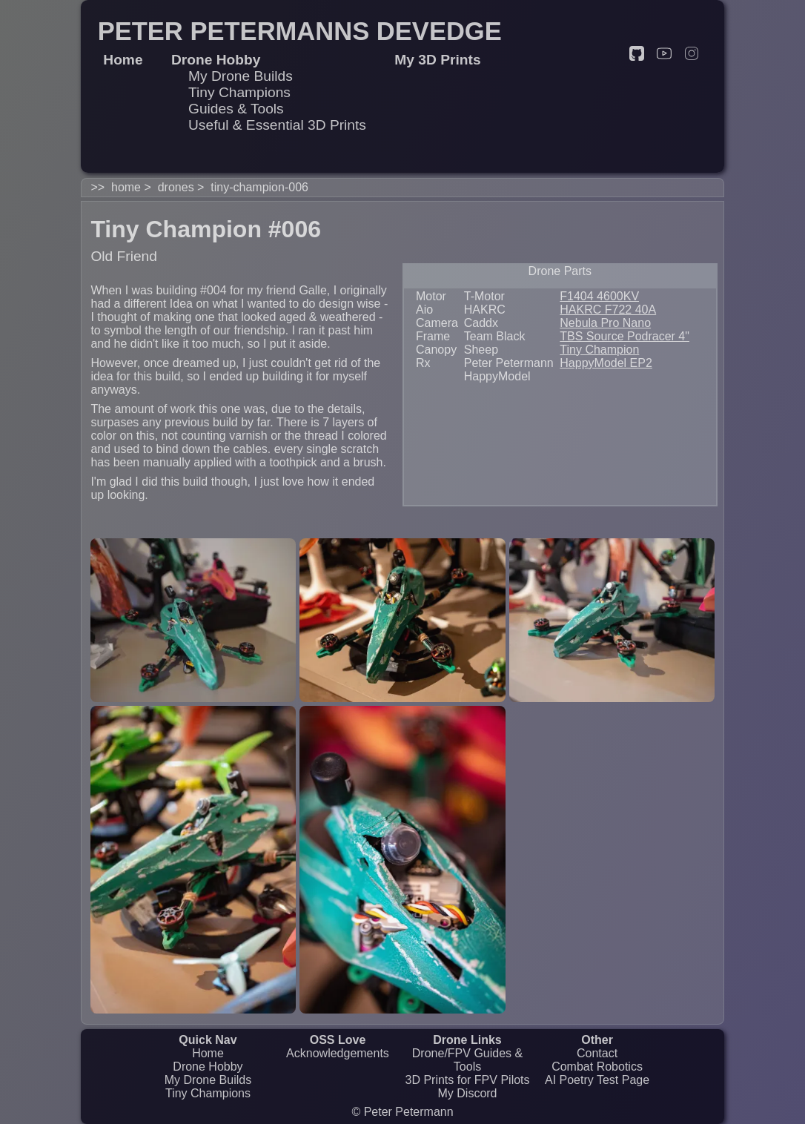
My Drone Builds (240, 76)
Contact (597, 1053)
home (126, 187)
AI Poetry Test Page (597, 1080)
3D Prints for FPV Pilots (467, 1080)
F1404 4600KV (599, 296)
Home (208, 1053)
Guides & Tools (236, 108)
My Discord (467, 1093)
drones (176, 187)
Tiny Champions (239, 92)
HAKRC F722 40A (608, 309)
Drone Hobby (207, 1066)
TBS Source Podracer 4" (624, 336)
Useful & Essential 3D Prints (277, 125)
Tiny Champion (599, 349)
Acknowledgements (337, 1053)
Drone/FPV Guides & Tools (467, 1060)
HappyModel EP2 (606, 363)
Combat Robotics (597, 1066)
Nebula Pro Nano (605, 323)
